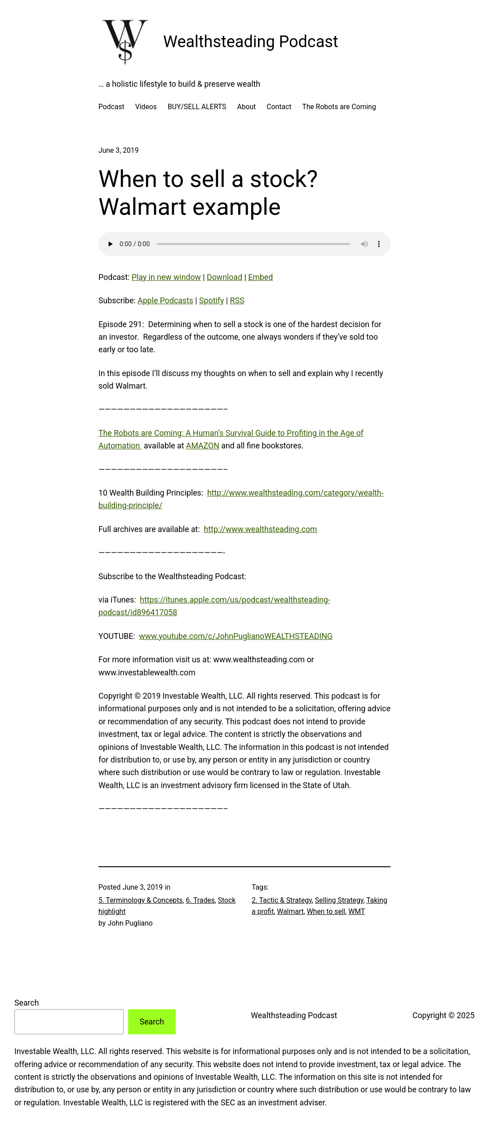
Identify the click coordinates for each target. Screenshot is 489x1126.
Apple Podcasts (165, 300)
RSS (237, 300)
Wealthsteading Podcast (250, 41)
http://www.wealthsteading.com (260, 529)
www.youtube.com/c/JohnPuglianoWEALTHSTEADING (236, 636)
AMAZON (202, 445)
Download (224, 277)
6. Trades (200, 900)
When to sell (326, 911)
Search (26, 1002)
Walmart (290, 911)
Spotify (211, 300)
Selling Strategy (339, 900)
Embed (260, 277)
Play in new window (166, 277)
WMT (356, 911)
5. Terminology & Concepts (140, 900)
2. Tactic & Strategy (282, 900)
